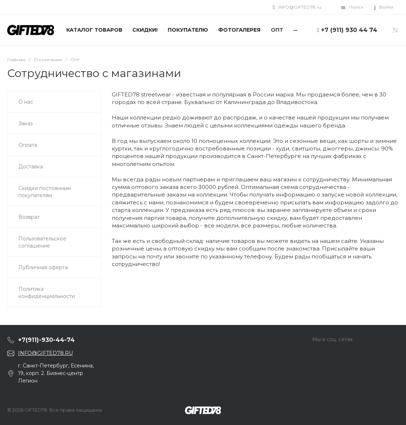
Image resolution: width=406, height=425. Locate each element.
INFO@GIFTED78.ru (299, 7)
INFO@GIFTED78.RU (45, 353)
